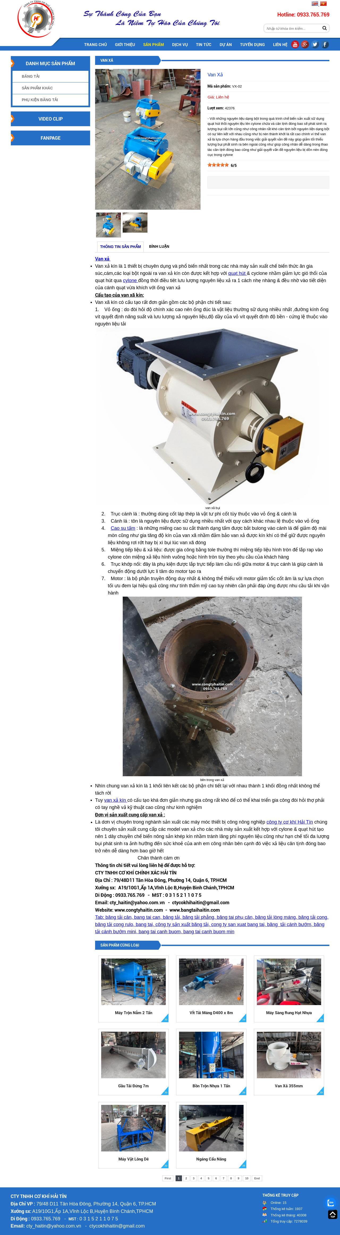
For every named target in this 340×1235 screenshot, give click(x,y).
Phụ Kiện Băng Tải (40, 100)
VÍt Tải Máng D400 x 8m (211, 1012)
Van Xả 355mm (289, 1086)
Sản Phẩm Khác (37, 88)
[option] (108, 225)
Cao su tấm (123, 528)
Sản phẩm (153, 44)
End (257, 1178)
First (168, 1178)
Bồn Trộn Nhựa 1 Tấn (211, 1086)
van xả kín (115, 800)
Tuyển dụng (252, 44)
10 (246, 1178)
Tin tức (203, 44)
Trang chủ (95, 44)
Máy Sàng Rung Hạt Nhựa (289, 1012)
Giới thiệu (125, 44)
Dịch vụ (180, 44)
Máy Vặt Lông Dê (133, 1159)
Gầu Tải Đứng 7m (133, 1086)
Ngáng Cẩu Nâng (211, 1159)
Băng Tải (31, 76)
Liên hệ (280, 44)
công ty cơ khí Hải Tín (289, 822)
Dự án (226, 44)
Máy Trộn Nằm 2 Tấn (133, 1012)
